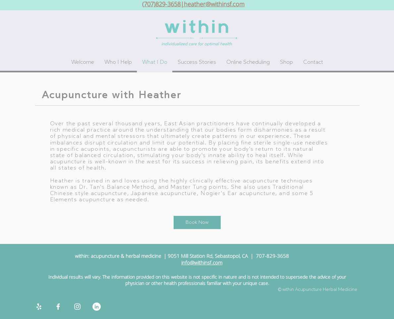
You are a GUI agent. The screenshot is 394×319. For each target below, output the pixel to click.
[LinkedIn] (96, 306)
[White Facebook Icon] (58, 306)
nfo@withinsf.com (202, 262)
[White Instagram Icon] (77, 306)
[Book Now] (197, 222)
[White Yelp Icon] (39, 306)
